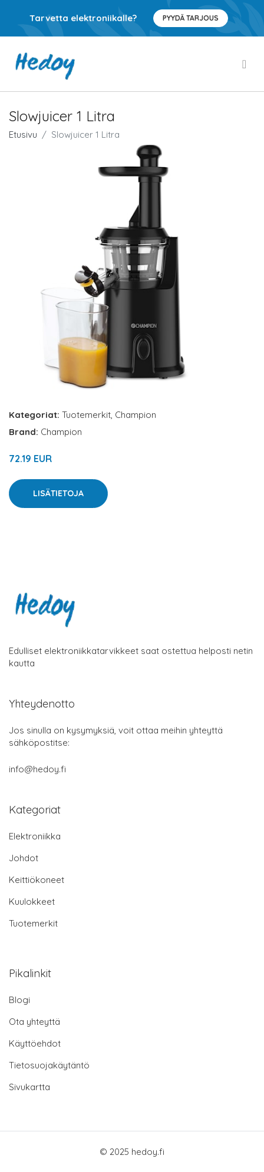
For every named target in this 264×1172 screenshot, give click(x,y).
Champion (135, 414)
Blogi (19, 999)
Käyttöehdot (35, 1043)
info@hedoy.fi (37, 769)
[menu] (245, 64)
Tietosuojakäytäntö (49, 1065)
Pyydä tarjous (191, 18)
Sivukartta (29, 1087)
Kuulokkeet (32, 901)
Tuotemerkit (86, 414)
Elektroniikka (35, 836)
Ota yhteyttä (34, 1021)
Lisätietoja (58, 493)
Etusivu (23, 134)
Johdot (23, 858)
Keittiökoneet (36, 879)
